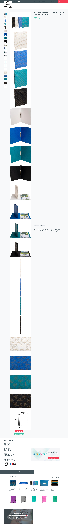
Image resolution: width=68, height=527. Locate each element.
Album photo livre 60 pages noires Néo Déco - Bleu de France (13, 489)
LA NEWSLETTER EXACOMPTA (18, 513)
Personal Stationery (52, 5)
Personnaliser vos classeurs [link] (53, 458)
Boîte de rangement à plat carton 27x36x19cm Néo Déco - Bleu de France (44, 489)
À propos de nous (34, 1)
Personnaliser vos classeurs (19, 434)
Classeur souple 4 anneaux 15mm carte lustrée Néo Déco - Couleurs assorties (34, 489)
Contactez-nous (51, 1)
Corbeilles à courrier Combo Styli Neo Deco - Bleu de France (23, 489)
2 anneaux (36, 225)
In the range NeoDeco (12, 476)
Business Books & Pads (45, 5)
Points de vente (45, 1)
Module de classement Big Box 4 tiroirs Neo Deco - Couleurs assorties (54, 489)
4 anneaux (42, 225)
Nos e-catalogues (40, 1)
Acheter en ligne (19, 431)
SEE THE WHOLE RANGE (55, 477)
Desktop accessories (29, 5)
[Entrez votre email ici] (18, 515)
